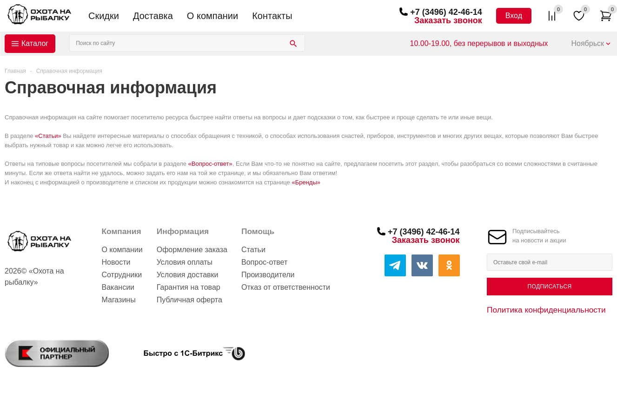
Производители (268, 275)
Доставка (153, 16)
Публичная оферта (189, 300)
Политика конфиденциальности (546, 309)
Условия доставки (188, 275)
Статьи (253, 250)
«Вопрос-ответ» (210, 163)
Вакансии (117, 287)
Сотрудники (121, 275)
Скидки (103, 16)
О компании (212, 16)
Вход (513, 16)
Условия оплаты (184, 262)
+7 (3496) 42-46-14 (446, 12)
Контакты (272, 16)
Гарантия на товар (188, 287)
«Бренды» (306, 182)
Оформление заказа (192, 250)
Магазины (118, 300)
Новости (115, 262)
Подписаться (549, 286)
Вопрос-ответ (264, 262)
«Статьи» (48, 135)
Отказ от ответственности (285, 287)
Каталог (34, 43)
